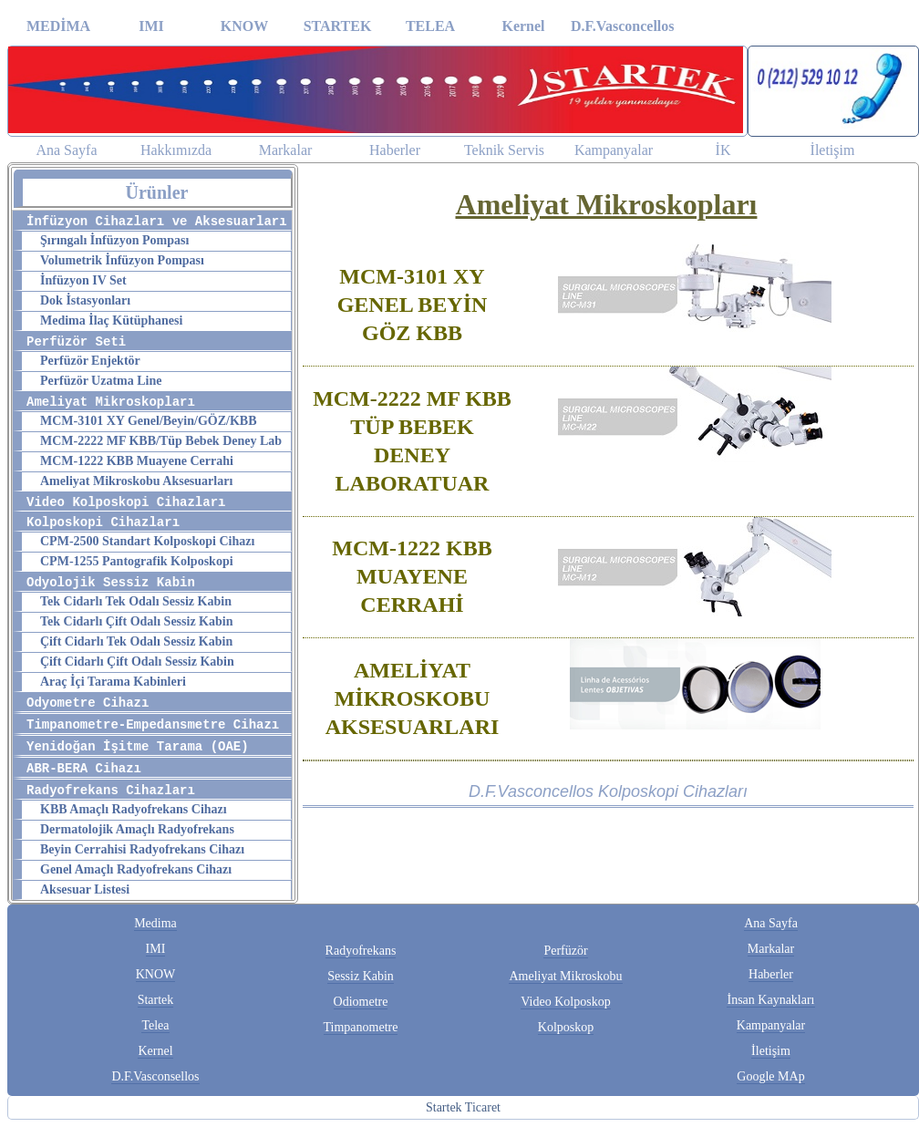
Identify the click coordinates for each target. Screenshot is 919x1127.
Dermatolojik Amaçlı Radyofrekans (137, 829)
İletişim (833, 150)
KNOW (244, 26)
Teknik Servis (504, 150)
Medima (155, 923)
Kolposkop (566, 1027)
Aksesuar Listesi (84, 889)
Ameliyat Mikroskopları (110, 402)
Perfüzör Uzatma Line (100, 381)
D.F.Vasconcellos (617, 26)
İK (723, 150)
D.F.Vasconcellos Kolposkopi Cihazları (608, 791)
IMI (151, 26)
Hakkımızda (176, 150)
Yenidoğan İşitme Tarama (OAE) (137, 746)
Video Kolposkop (565, 1001)
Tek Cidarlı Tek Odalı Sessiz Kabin (136, 601)
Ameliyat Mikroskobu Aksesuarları (136, 481)
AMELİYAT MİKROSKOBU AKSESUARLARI (412, 698)
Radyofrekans (361, 950)
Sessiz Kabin (360, 976)
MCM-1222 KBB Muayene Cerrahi (136, 461)
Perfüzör (565, 950)
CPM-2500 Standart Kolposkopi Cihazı (147, 541)
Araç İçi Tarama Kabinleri (113, 681)
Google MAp (770, 1076)
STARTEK (338, 26)
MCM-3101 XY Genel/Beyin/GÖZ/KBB (148, 421)
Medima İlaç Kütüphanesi (111, 320)
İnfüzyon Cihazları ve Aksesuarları (156, 221)
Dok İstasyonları (85, 300)
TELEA (430, 26)
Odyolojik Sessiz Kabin (110, 582)
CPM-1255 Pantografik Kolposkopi (136, 561)
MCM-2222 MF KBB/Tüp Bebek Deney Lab (161, 441)
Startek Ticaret (463, 1107)
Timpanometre (361, 1027)
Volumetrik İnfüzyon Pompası (122, 260)
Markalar (286, 150)
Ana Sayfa (66, 150)
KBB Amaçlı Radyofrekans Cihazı (133, 809)
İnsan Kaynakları (770, 1000)
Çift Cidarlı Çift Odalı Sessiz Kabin (137, 661)
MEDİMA (58, 26)
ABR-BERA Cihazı (83, 768)
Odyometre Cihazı (87, 703)
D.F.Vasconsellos (155, 1076)
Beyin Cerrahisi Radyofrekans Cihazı (142, 849)
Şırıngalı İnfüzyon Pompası (114, 240)
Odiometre (361, 1001)
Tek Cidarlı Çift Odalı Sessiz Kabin (136, 621)
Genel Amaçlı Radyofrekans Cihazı (136, 869)
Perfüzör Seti (76, 342)
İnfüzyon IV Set (83, 280)
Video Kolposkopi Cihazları (125, 502)
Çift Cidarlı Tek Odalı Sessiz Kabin (136, 641)
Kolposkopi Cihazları (103, 522)
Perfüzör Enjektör (90, 360)
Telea (155, 1025)
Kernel (522, 26)
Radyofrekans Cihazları (110, 790)
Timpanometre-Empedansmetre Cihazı (152, 725)
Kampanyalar (613, 150)
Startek (156, 1000)
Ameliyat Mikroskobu (565, 976)
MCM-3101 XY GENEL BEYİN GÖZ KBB (412, 304)
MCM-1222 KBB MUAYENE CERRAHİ (411, 576)
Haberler (394, 150)
